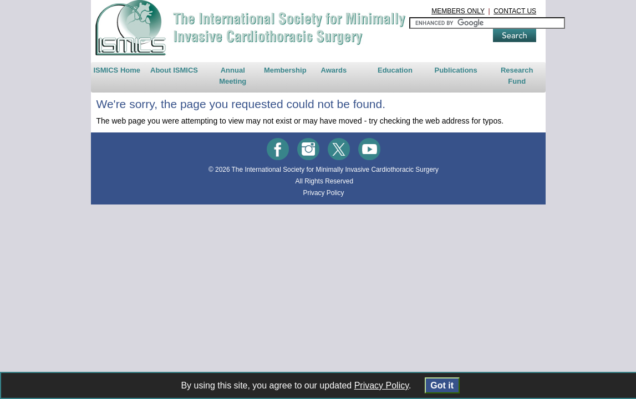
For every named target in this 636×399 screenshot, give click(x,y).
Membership (271, 82)
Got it (442, 385)
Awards (334, 82)
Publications (484, 82)
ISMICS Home (60, 82)
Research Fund (560, 82)
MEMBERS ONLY (512, 11)
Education (409, 82)
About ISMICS (132, 82)
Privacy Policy (317, 205)
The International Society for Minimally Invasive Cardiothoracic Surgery (329, 182)
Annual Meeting (206, 82)
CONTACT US (569, 11)
